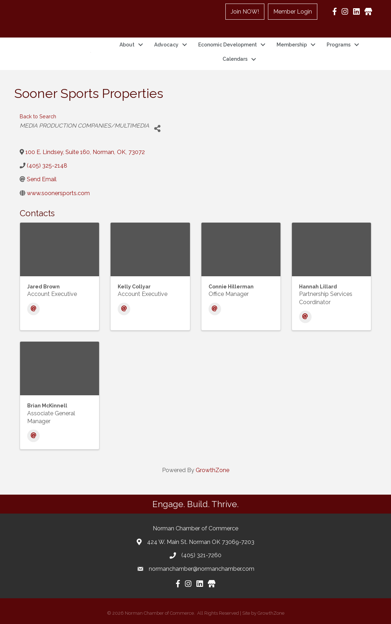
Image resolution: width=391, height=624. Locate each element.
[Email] (33, 309)
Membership (292, 45)
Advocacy (166, 45)
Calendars (235, 59)
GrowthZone (212, 470)
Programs (339, 45)
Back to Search (38, 116)
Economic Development (227, 45)
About (127, 45)
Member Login (292, 11)
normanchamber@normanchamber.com (201, 568)
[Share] (157, 128)
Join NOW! (245, 11)
